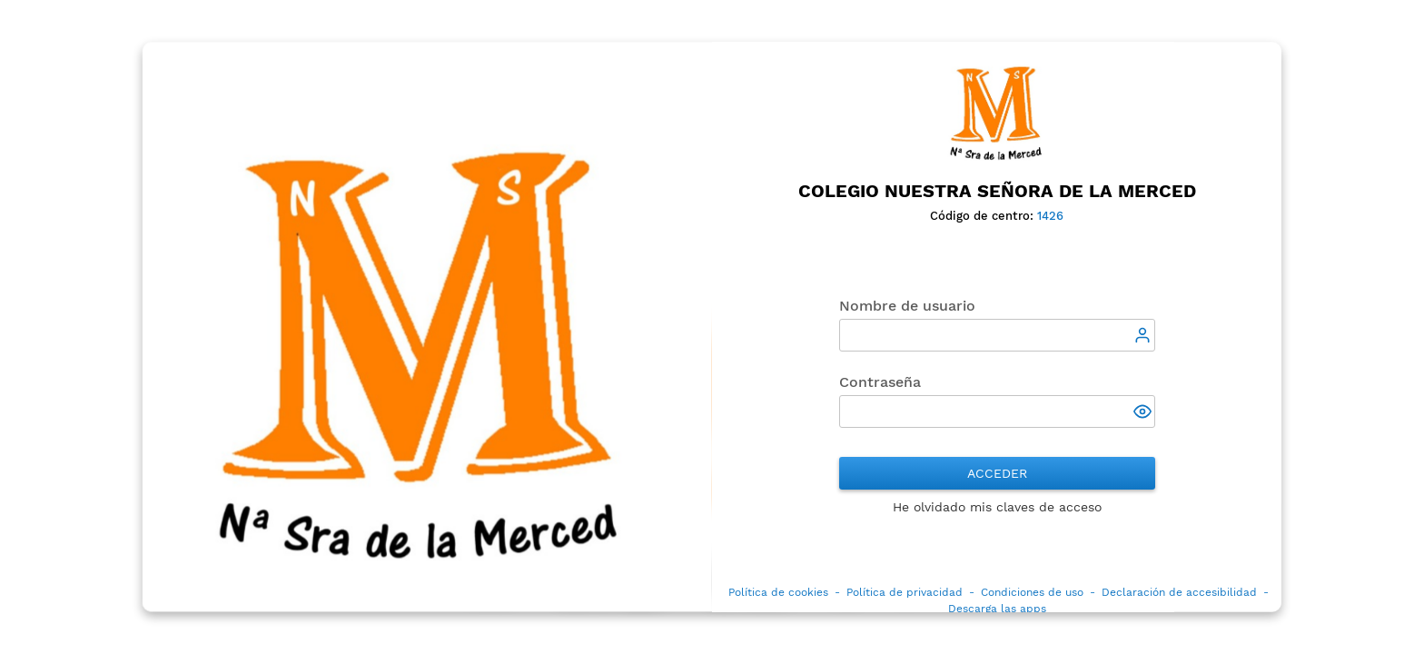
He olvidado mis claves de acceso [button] (997, 507)
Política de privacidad (904, 593)
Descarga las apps (997, 609)
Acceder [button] (997, 474)
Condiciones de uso (1032, 593)
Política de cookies (778, 593)
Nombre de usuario (907, 306)
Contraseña (880, 382)
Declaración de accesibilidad (1179, 593)
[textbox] (997, 336)
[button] (1144, 414)
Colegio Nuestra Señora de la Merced (997, 191)
